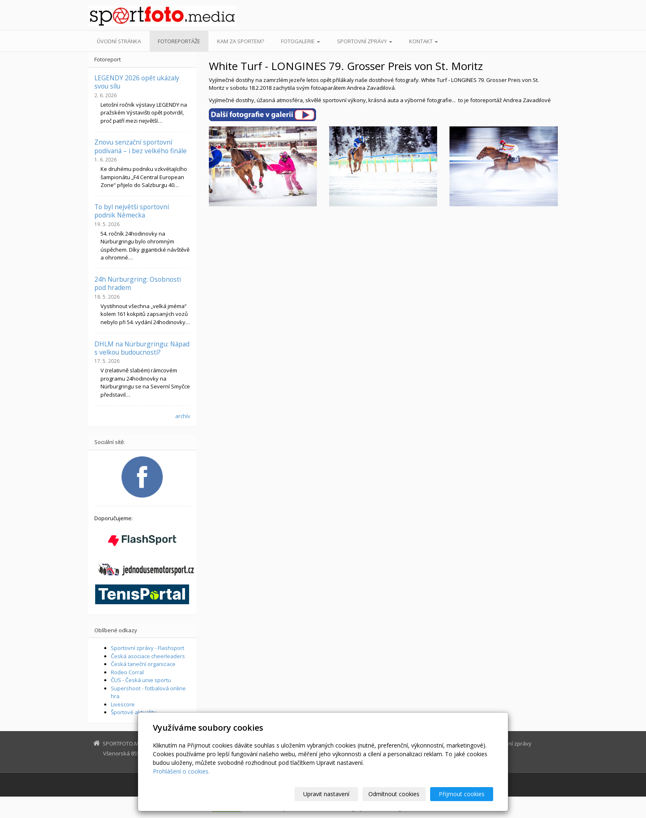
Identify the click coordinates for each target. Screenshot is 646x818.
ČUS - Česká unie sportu (141, 680)
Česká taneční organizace (143, 664)
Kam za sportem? (240, 41)
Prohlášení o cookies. (181, 771)
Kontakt (423, 41)
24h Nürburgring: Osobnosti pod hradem (137, 283)
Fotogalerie (300, 41)
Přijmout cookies (462, 794)
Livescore (123, 704)
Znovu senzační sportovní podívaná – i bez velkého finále (140, 146)
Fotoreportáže (179, 41)
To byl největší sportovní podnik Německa (131, 211)
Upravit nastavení (327, 794)
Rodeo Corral (127, 672)
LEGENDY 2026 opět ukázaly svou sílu (136, 82)
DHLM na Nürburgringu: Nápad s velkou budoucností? (142, 348)
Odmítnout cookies (394, 794)
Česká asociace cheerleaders (148, 656)
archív (182, 416)
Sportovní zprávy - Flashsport (147, 648)
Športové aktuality (133, 712)
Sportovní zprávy (364, 41)
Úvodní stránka (119, 41)
